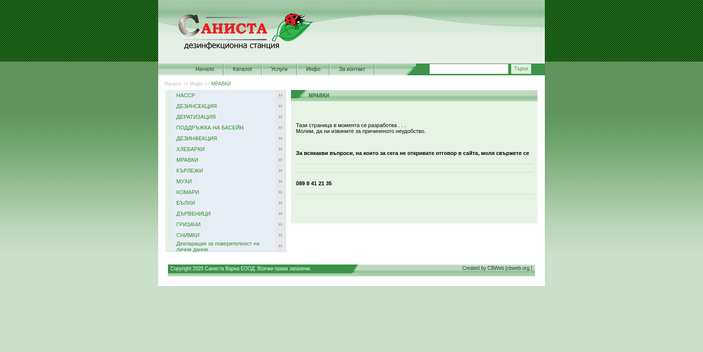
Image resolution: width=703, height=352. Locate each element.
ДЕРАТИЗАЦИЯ (195, 117)
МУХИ (183, 181)
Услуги (279, 69)
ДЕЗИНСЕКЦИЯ (196, 106)
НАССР (185, 95)
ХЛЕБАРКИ (190, 149)
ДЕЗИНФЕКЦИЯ (196, 138)
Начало (205, 69)
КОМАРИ (187, 192)
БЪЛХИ (185, 203)
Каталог (242, 69)
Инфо (313, 69)
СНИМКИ (187, 235)
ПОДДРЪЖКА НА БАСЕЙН (210, 128)
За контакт (352, 69)
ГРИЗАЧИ (188, 224)
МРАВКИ (221, 84)
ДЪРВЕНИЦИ (193, 214)
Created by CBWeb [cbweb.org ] (497, 268)
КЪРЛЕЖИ (189, 171)
